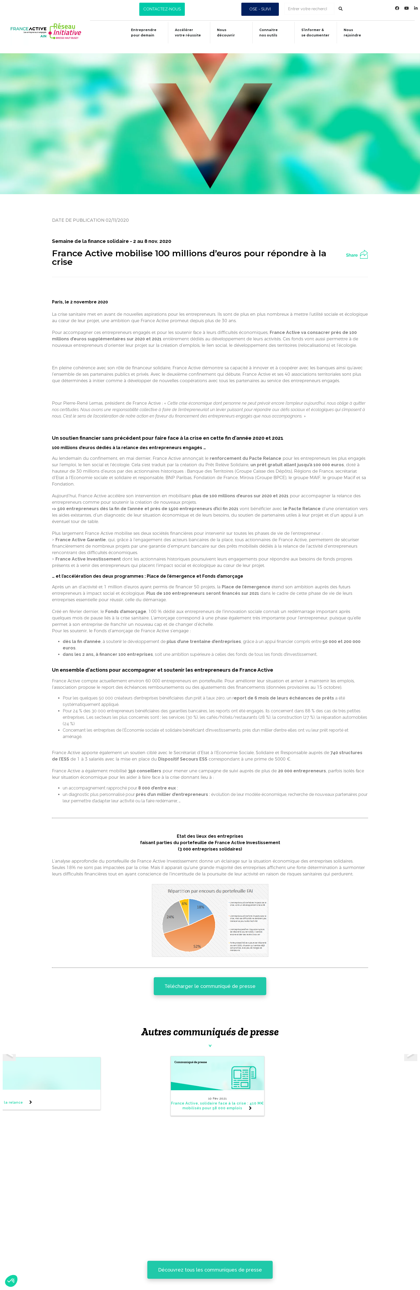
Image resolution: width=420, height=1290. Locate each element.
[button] (162, 9)
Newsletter (39, 1221)
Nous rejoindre (353, 32)
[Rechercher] (341, 9)
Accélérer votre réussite (184, 32)
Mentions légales (47, 1258)
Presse (32, 1233)
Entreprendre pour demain (138, 32)
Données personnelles (53, 1270)
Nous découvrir (223, 32)
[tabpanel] (284, 1083)
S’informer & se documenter (228, 1266)
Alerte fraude (42, 1246)
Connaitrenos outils (267, 32)
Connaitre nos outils (219, 1253)
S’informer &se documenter (315, 32)
